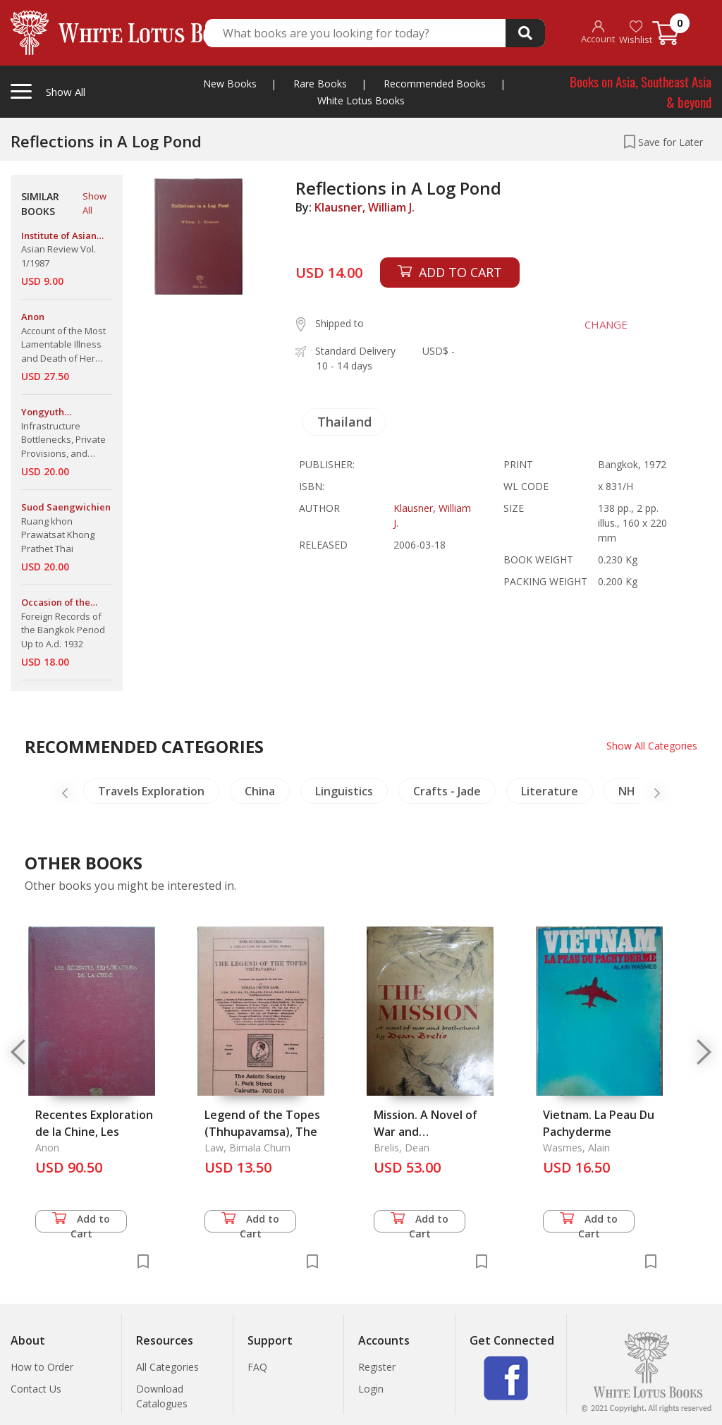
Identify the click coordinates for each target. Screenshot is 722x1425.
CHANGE (606, 324)
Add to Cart (81, 1222)
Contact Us (36, 1388)
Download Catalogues (162, 1396)
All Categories (167, 1367)
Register (377, 1367)
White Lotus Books (361, 100)
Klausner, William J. (364, 207)
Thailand (344, 421)
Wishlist (635, 32)
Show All (94, 203)
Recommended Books (435, 83)
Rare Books (320, 83)
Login (371, 1388)
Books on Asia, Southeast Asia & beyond (640, 91)
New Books (230, 83)
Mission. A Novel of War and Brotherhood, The (425, 1131)
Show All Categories (651, 745)
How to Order (42, 1367)
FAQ (257, 1367)
